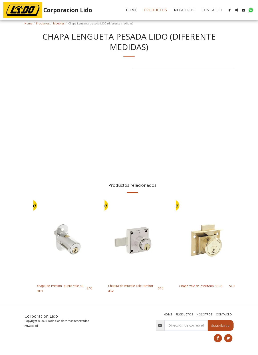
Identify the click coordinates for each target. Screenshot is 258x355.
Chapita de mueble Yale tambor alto (127, 288)
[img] (64, 238)
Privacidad (31, 326)
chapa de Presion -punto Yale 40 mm (61, 288)
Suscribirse (220, 326)
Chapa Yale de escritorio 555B (203, 286)
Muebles (58, 23)
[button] (229, 10)
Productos (42, 23)
